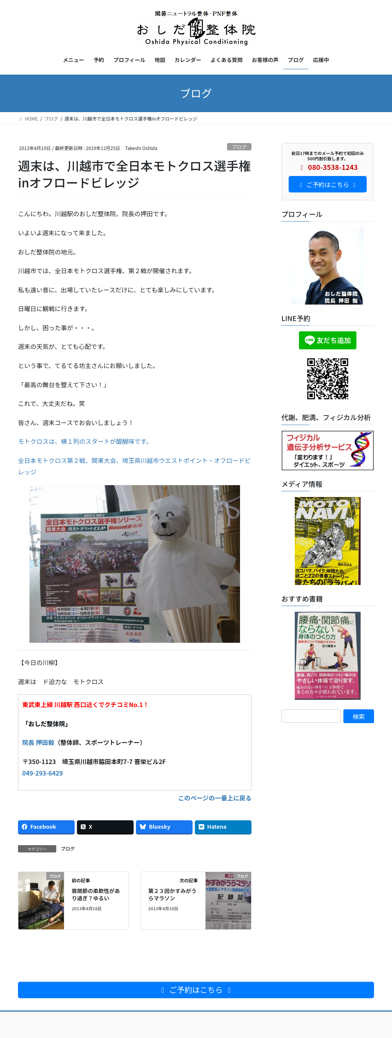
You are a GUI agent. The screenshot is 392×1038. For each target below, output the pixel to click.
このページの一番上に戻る (215, 797)
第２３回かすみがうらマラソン (172, 894)
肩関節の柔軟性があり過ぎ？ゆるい (96, 894)
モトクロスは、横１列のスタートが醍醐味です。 (85, 441)
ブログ (239, 146)
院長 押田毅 (38, 742)
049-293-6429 (42, 772)
